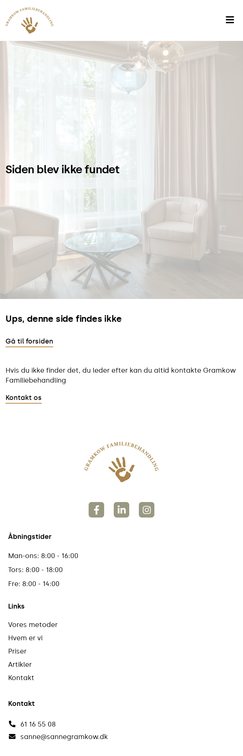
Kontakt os (24, 398)
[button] (230, 20)
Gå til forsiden (29, 341)
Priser (17, 651)
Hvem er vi (25, 638)
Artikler (20, 665)
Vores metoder (33, 625)
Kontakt (21, 678)
